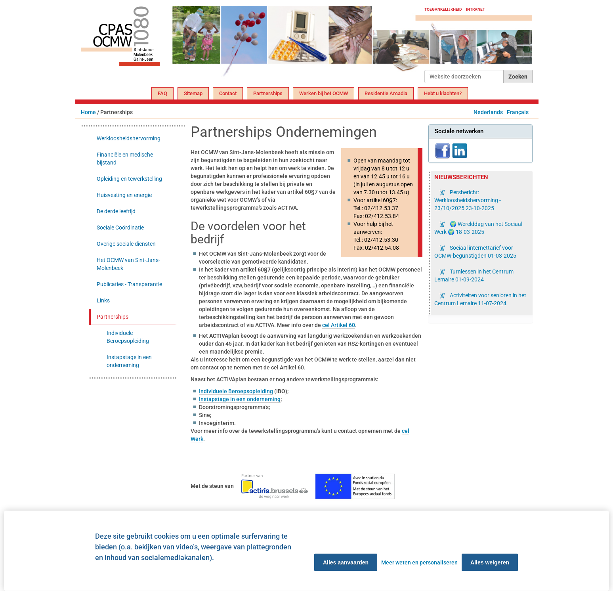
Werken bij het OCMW (323, 93)
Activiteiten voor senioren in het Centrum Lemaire (480, 299)
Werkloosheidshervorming (128, 138)
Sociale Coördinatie (120, 227)
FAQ (162, 93)
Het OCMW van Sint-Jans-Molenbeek (128, 264)
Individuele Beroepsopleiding (236, 391)
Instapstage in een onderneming (240, 399)
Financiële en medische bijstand (125, 158)
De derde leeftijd (116, 211)
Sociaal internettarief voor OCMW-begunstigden (475, 252)
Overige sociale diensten (126, 244)
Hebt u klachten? (443, 93)
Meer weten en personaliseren (419, 562)
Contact (228, 93)
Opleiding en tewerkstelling (129, 179)
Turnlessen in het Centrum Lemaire (474, 275)
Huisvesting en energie (124, 195)
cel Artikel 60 (338, 325)
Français (518, 112)
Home (88, 112)
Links (103, 300)
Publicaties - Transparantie (129, 284)
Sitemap (193, 93)
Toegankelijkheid (443, 9)
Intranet (475, 9)
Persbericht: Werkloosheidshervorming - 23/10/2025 (467, 200)
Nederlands (488, 112)
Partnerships (268, 93)
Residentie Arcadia (386, 93)
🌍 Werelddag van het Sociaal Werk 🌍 (478, 228)
